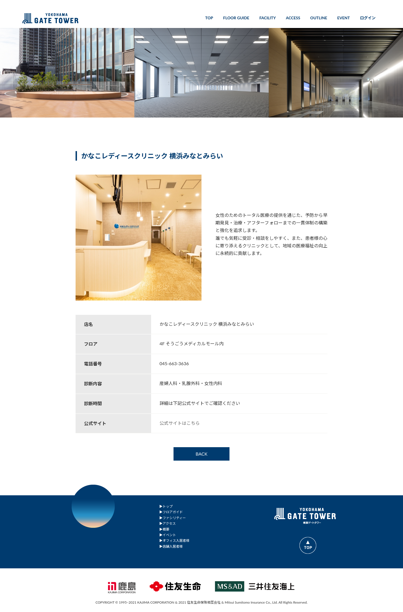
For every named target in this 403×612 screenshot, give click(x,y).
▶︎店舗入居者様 (171, 546)
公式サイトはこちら (180, 423)
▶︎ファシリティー (172, 517)
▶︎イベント (167, 535)
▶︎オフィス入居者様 (174, 540)
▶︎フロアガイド (171, 512)
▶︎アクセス (167, 523)
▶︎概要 (164, 529)
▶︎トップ (166, 506)
